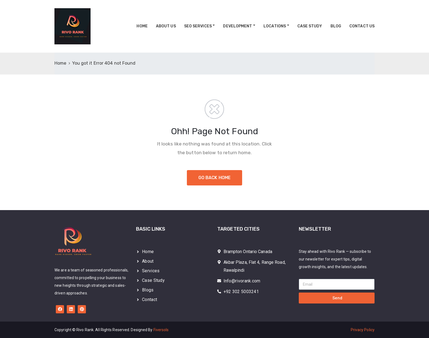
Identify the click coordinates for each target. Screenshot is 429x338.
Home (142, 26)
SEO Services (198, 26)
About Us (166, 26)
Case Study (309, 26)
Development (237, 26)
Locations (274, 26)
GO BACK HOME (214, 177)
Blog (336, 26)
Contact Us (362, 26)
